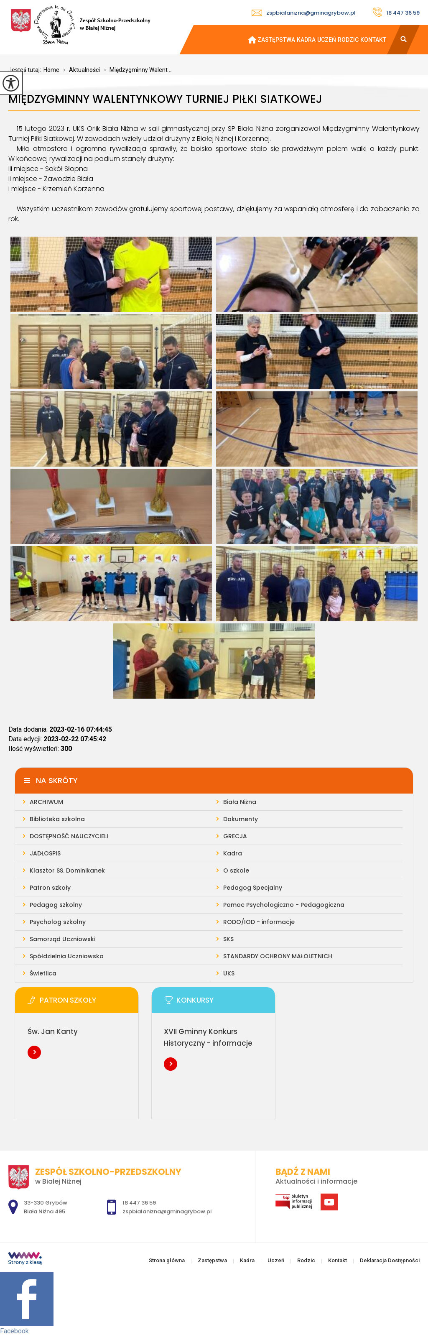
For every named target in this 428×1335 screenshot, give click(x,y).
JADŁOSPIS (45, 853)
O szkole (236, 870)
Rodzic (348, 39)
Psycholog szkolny (58, 922)
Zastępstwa (276, 39)
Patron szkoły (50, 887)
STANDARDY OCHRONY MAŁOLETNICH (277, 956)
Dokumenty (240, 819)
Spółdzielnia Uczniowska (67, 956)
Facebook (14, 1331)
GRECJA (235, 836)
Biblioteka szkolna (57, 819)
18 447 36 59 (396, 12)
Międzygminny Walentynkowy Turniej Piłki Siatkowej (165, 99)
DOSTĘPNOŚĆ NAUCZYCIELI (69, 836)
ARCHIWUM (46, 802)
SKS (228, 939)
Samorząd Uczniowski (62, 939)
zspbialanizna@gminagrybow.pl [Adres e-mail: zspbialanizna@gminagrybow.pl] (167, 1211)
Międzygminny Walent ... (136, 70)
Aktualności (79, 70)
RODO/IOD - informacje (259, 922)
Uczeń (326, 39)
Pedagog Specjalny (252, 887)
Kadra (306, 39)
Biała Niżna (239, 802)
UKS (228, 973)
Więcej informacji (34, 1052)
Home (51, 70)
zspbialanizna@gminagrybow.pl (304, 13)
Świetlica (43, 973)
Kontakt (373, 39)
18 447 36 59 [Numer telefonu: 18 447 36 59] (139, 1203)
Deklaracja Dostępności (390, 1260)
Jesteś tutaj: (25, 70)
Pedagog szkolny (56, 905)
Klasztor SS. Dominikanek (67, 870)
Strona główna (249, 39)
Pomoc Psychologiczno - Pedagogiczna (283, 905)
